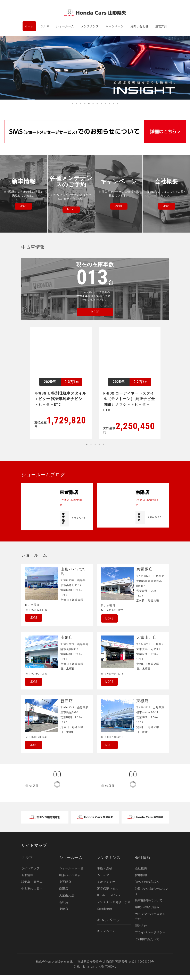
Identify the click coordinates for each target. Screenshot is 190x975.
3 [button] (81, 104)
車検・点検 (105, 868)
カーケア (103, 875)
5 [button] (89, 104)
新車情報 (27, 875)
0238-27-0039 (39, 673)
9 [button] (105, 104)
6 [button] (93, 104)
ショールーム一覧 (71, 868)
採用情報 (141, 875)
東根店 (63, 909)
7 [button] (97, 104)
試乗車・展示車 (32, 881)
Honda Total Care (108, 895)
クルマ (45, 26)
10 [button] (109, 104)
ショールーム (65, 26)
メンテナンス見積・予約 (114, 902)
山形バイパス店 (70, 875)
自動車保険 (105, 909)
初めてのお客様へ (147, 881)
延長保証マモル (108, 888)
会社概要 (141, 868)
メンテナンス (90, 26)
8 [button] (101, 104)
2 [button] (77, 104)
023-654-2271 (115, 673)
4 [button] (85, 104)
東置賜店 (65, 881)
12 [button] (118, 104)
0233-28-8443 (39, 737)
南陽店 (63, 888)
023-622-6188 (39, 609)
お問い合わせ (139, 26)
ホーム (29, 26)
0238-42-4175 (115, 610)
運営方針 (161, 26)
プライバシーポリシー (150, 932)
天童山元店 (67, 895)
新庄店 (63, 902)
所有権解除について (149, 900)
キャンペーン (115, 26)
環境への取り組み (147, 907)
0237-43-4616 (115, 737)
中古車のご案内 (32, 888)
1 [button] (73, 104)
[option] (95, 68)
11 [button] (113, 104)
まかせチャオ (106, 881)
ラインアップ (30, 868)
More (34, 617)
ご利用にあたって (147, 939)
